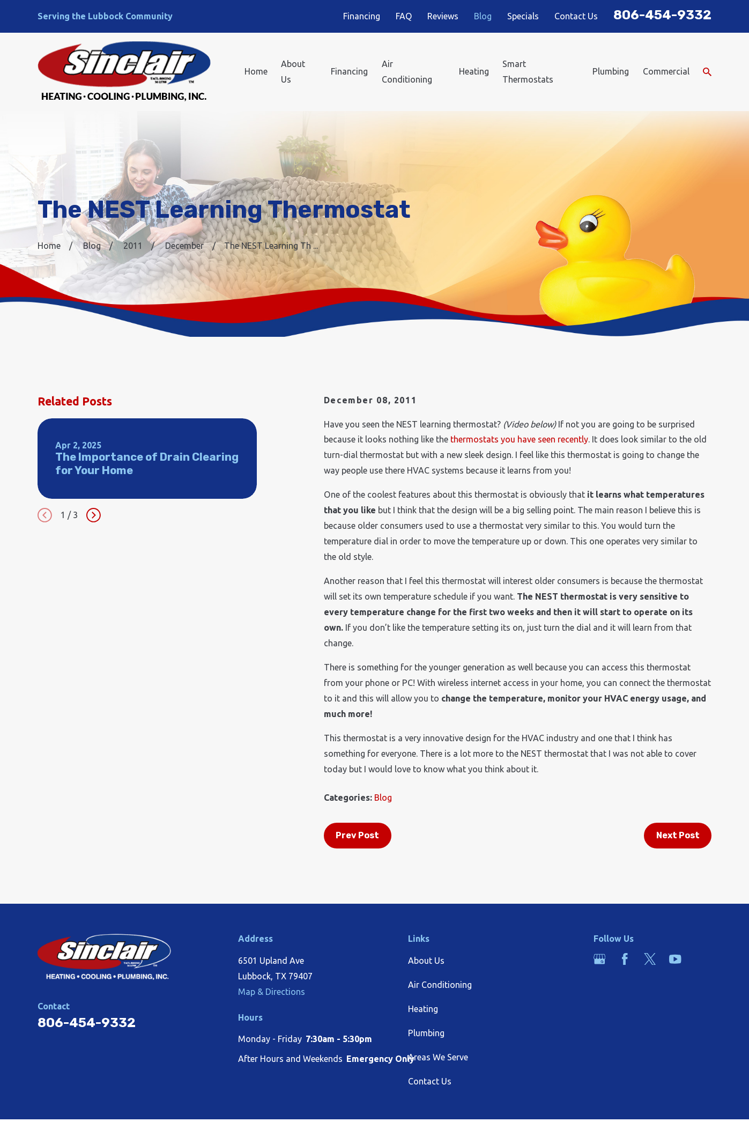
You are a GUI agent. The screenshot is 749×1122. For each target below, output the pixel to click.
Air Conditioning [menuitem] (407, 71)
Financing (361, 16)
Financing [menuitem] (349, 71)
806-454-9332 (662, 15)
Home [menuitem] (256, 71)
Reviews (442, 16)
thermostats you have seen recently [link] (519, 439)
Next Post (678, 835)
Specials (523, 16)
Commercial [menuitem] (666, 71)
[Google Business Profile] (599, 959)
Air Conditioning (440, 985)
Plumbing (426, 1033)
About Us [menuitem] (293, 71)
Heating (423, 1009)
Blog (483, 16)
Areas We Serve (438, 1057)
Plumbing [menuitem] (610, 71)
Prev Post (357, 835)
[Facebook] (625, 959)
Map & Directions (271, 991)
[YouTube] (675, 959)
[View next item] (93, 515)
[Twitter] (650, 959)
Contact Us (576, 16)
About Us (426, 960)
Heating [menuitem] (474, 71)
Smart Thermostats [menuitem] (527, 71)
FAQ (404, 16)
